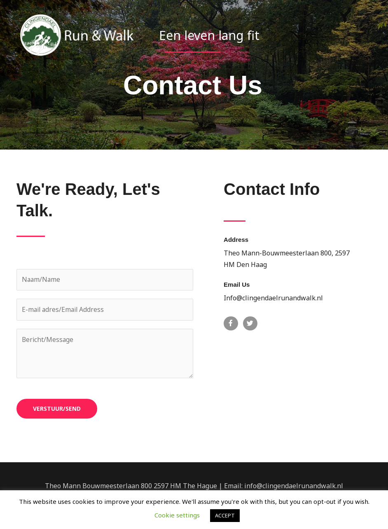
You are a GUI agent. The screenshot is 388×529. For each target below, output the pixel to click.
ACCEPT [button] (225, 515)
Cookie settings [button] (177, 515)
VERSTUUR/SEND (57, 409)
